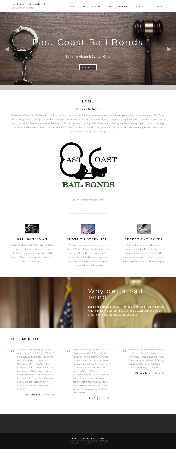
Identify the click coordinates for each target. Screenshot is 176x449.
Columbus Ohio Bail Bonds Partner (88, 440)
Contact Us (139, 6)
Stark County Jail (90, 6)
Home (72, 6)
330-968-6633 (158, 6)
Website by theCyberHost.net (88, 443)
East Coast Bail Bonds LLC (28, 4)
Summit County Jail (117, 6)
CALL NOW (88, 67)
